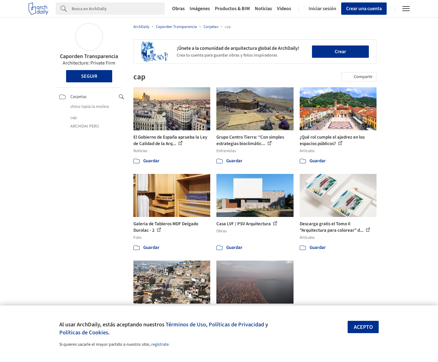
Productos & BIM (232, 8)
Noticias (263, 8)
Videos (284, 8)
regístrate (160, 344)
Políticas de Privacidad (236, 325)
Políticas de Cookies (83, 332)
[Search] (118, 8)
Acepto (363, 327)
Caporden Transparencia (89, 56)
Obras (178, 8)
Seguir (89, 76)
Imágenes (200, 8)
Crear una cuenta (364, 8)
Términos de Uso (186, 325)
